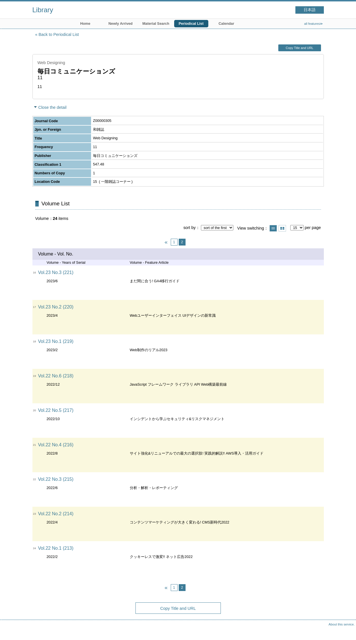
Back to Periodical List (59, 34)
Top (346, 630)
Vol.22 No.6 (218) (56, 375)
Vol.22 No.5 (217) (56, 410)
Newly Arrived (120, 23)
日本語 (310, 10)
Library (42, 10)
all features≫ (313, 23)
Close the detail (52, 107)
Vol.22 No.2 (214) (56, 513)
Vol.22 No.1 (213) (56, 548)
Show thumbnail (282, 228)
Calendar (226, 23)
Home (85, 23)
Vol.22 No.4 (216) (56, 444)
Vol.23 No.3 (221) (56, 272)
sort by (189, 227)
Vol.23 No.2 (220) (56, 306)
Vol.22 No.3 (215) (56, 479)
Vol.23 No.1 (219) (56, 341)
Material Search (155, 23)
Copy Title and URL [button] (299, 48)
